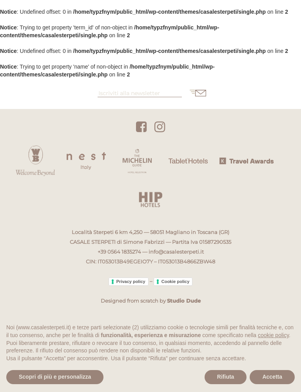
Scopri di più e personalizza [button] (55, 377)
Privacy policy (130, 281)
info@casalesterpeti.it (176, 252)
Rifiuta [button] (225, 377)
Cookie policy (175, 281)
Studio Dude (184, 301)
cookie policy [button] (273, 335)
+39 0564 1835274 (119, 252)
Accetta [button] (272, 377)
